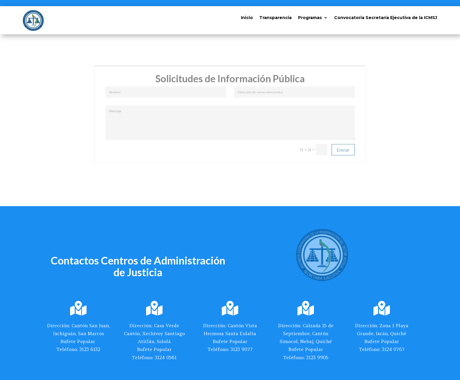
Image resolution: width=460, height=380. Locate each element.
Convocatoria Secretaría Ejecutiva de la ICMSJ (385, 18)
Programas (310, 18)
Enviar (328, 144)
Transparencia (275, 18)
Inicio (247, 18)
